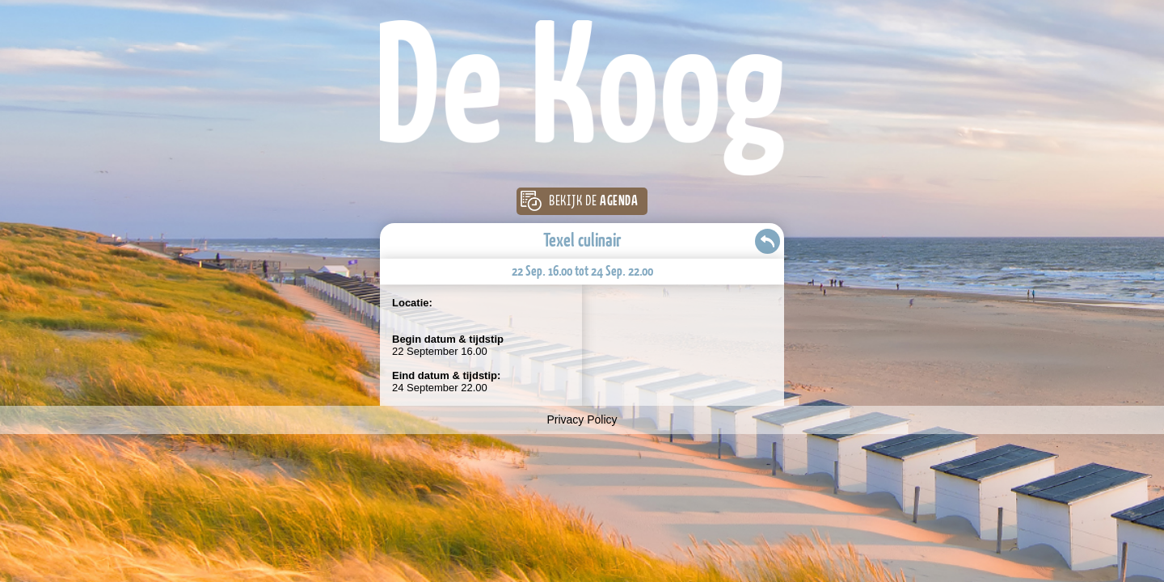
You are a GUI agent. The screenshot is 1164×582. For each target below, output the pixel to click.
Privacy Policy (581, 419)
